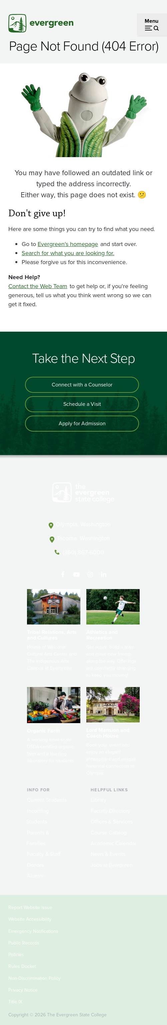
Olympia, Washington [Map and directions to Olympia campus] (83, 524)
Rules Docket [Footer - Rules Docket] (22, 966)
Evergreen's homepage (68, 244)
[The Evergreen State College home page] (83, 494)
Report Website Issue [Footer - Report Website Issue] (30, 907)
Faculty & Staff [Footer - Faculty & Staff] (43, 854)
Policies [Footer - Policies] (16, 954)
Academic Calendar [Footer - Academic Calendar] (113, 843)
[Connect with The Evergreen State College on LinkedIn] (104, 574)
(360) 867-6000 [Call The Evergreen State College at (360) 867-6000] (83, 552)
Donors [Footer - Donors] (35, 865)
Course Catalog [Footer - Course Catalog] (109, 832)
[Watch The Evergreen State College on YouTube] (76, 574)
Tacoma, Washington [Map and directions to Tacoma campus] (83, 538)
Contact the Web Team (37, 286)
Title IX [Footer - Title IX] (15, 1001)
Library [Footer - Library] (98, 800)
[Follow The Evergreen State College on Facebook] (63, 574)
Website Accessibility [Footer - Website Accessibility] (29, 919)
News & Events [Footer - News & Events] (108, 854)
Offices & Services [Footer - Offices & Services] (112, 821)
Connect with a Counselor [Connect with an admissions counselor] (82, 384)
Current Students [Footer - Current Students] (47, 800)
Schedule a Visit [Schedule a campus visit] (82, 404)
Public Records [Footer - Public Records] (23, 942)
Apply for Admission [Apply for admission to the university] (82, 423)
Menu (151, 21)
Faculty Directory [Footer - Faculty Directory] (110, 811)
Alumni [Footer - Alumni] (35, 876)
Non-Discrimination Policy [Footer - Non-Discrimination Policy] (34, 978)
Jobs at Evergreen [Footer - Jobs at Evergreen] (112, 865)
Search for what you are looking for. (68, 253)
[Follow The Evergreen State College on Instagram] (90, 574)
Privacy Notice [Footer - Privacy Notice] (23, 990)
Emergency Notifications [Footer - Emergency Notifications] (33, 931)
